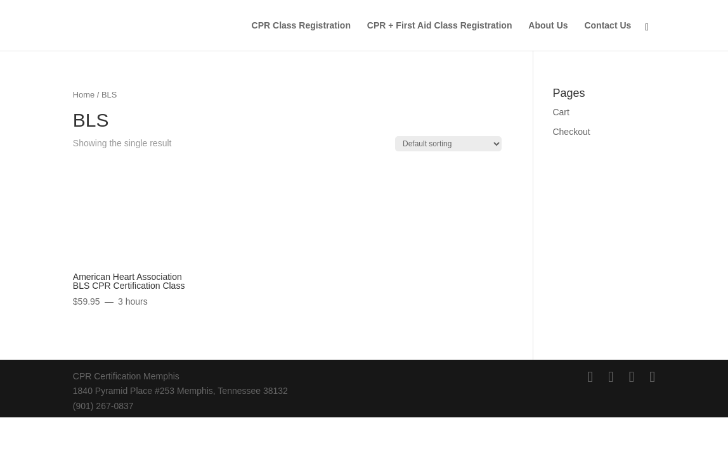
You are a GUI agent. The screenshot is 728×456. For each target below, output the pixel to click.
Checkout (571, 132)
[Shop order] (448, 143)
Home (83, 94)
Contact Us (607, 25)
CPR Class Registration (301, 25)
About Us (548, 25)
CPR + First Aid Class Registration (439, 25)
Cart (560, 112)
